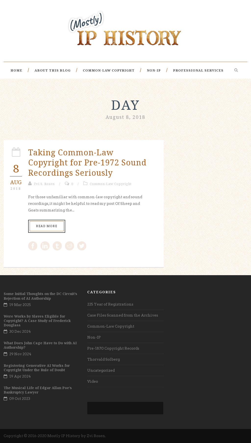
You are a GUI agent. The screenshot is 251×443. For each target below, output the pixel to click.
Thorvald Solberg (103, 359)
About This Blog (53, 70)
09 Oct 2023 (19, 398)
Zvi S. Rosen (44, 184)
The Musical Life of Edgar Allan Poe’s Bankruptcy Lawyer (38, 389)
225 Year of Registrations (110, 304)
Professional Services (198, 70)
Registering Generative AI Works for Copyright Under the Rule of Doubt (37, 367)
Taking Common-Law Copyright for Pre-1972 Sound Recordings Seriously (87, 162)
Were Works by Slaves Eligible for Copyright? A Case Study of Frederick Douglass (37, 320)
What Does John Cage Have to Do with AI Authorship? (40, 345)
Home (16, 70)
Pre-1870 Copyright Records (113, 348)
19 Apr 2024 (20, 376)
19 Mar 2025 (20, 305)
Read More (46, 226)
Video (92, 381)
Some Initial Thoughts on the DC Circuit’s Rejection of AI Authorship (40, 295)
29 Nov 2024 (20, 354)
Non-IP (154, 70)
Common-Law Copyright (109, 70)
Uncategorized (101, 370)
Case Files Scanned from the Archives (122, 315)
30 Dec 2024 (20, 331)
